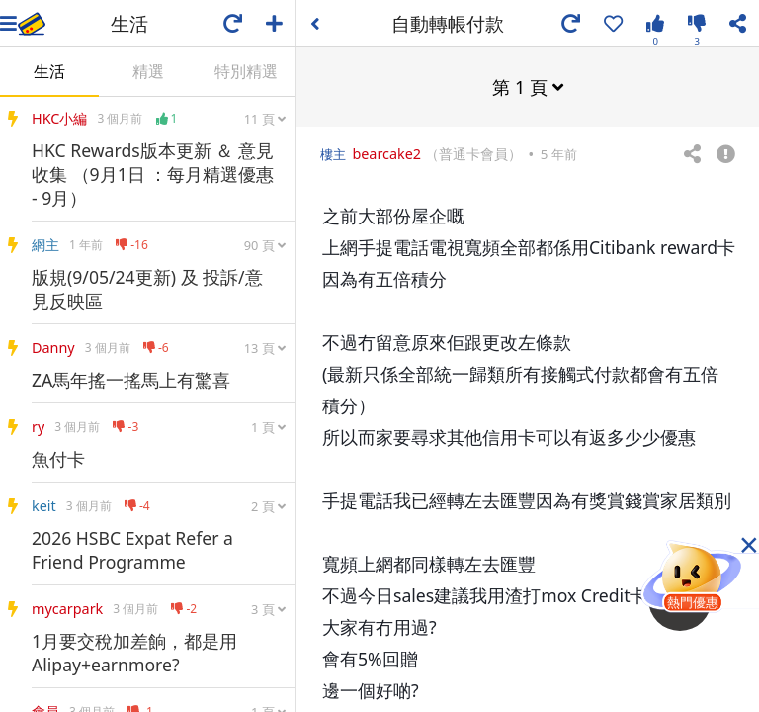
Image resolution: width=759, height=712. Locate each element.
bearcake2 (386, 152)
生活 (49, 71)
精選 (148, 71)
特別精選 (246, 71)
